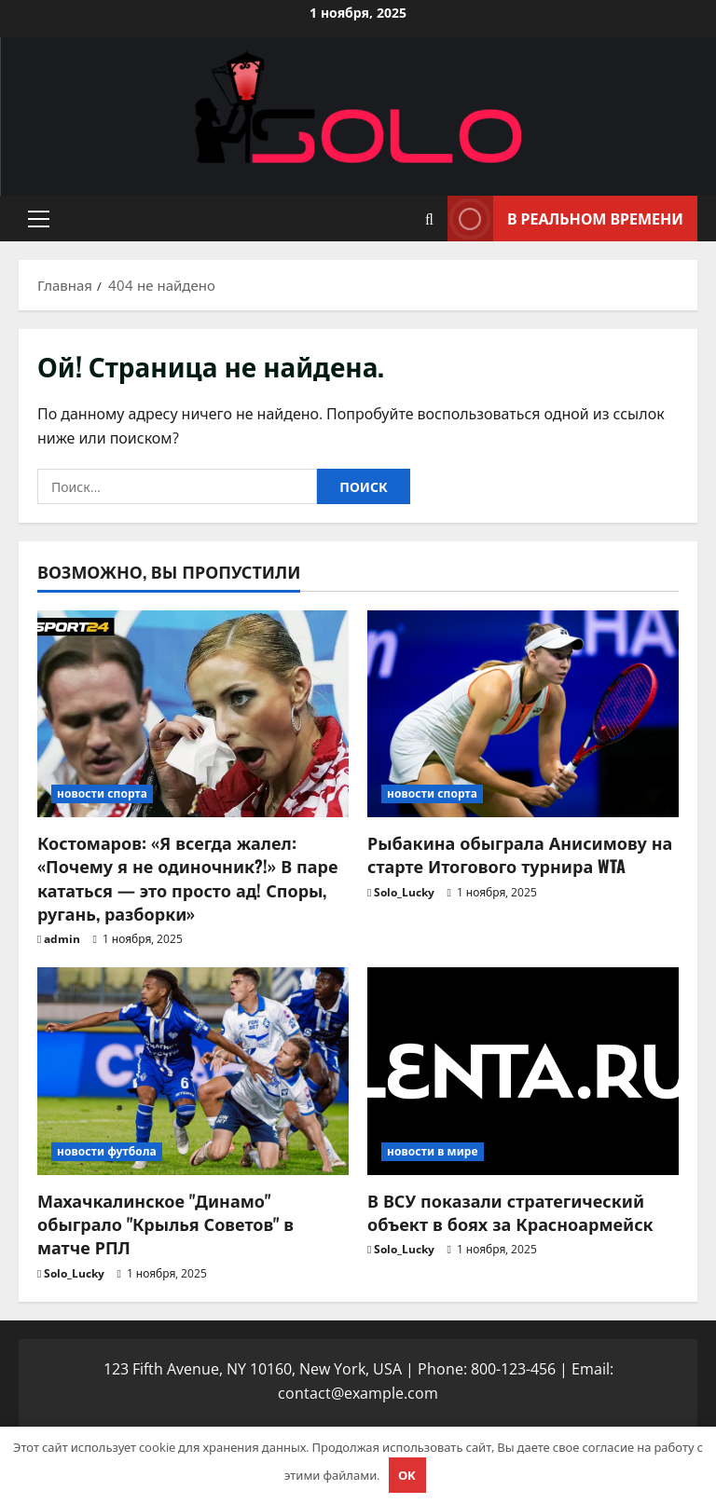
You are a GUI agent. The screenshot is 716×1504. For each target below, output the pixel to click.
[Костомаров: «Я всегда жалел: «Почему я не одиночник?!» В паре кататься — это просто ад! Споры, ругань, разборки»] (193, 714)
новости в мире (432, 1151)
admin (62, 939)
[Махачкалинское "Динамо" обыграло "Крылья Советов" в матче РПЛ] (193, 1071)
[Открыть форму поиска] (429, 219)
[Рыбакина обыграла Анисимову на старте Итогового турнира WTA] (523, 714)
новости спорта (102, 793)
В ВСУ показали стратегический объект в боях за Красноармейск (510, 1212)
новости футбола (107, 1151)
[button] (39, 219)
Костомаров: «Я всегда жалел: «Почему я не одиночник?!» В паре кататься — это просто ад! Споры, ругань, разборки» (187, 877)
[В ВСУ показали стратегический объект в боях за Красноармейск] (523, 1071)
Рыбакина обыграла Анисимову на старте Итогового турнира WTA (519, 854)
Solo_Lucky (404, 892)
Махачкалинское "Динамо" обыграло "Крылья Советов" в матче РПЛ (165, 1223)
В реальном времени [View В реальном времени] (565, 218)
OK (407, 1475)
